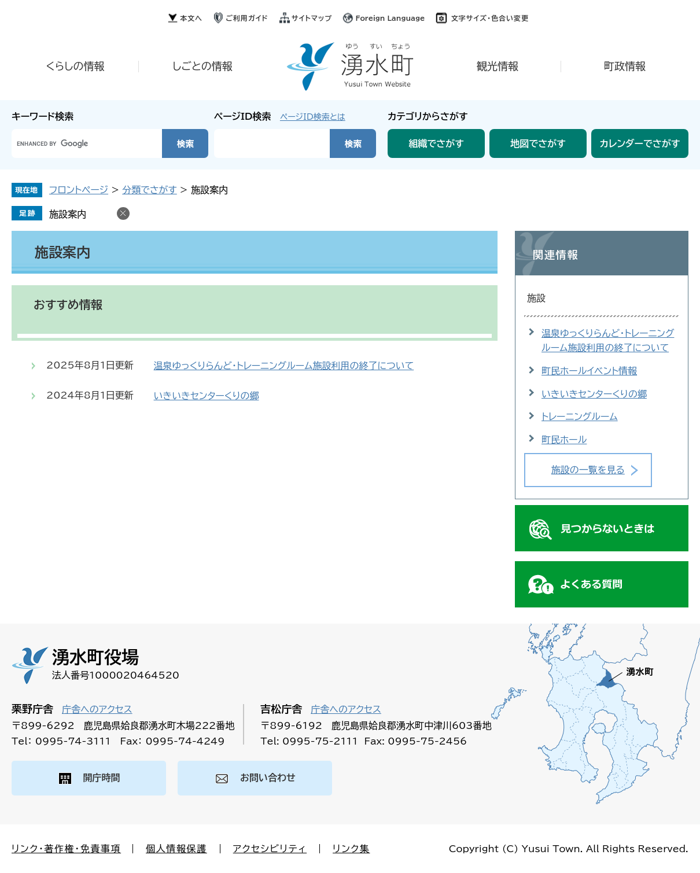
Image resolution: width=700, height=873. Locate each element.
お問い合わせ (268, 777)
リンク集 (351, 848)
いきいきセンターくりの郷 (206, 395)
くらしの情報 (75, 66)
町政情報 (625, 66)
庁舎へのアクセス (97, 709)
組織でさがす (436, 143)
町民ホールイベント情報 (589, 370)
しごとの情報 (202, 66)
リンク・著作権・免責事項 (66, 848)
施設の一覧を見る (588, 469)
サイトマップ (312, 17)
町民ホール (564, 439)
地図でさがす (538, 143)
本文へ (191, 17)
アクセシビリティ (270, 848)
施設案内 (67, 214)
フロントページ (78, 189)
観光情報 (497, 66)
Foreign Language (390, 17)
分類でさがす (149, 189)
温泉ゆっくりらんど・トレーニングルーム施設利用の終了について (284, 365)
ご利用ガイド (247, 17)
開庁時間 (101, 777)
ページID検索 (242, 116)
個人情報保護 (176, 848)
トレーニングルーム (579, 416)
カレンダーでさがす (640, 143)
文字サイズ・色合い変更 (490, 17)
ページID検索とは (312, 117)
